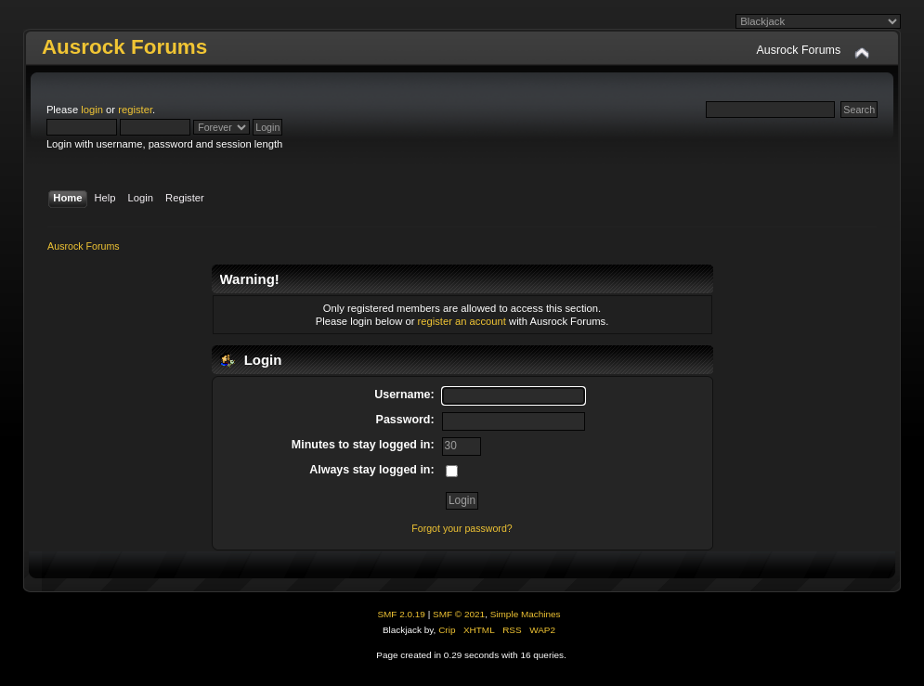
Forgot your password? (461, 528)
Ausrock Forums (124, 46)
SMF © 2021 (459, 614)
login (92, 109)
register (135, 109)
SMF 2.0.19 (401, 614)
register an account (461, 321)
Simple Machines (525, 614)
